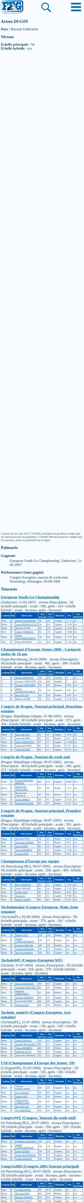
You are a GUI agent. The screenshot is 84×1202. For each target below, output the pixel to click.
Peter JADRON (23, 884)
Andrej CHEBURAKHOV (25, 940)
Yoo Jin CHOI (22, 1193)
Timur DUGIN (23, 749)
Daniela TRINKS (24, 1197)
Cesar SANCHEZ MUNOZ (24, 781)
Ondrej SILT (22, 892)
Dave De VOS (22, 734)
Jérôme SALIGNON (26, 620)
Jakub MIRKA (23, 799)
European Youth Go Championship (30, 597)
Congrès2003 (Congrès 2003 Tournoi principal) (40, 1166)
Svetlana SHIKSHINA (22, 992)
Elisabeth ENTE (23, 1051)
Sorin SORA (22, 846)
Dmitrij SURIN (23, 899)
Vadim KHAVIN (24, 1158)
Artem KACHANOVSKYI (25, 636)
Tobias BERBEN (24, 850)
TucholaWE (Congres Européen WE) (32, 960)
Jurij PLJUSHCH (24, 952)
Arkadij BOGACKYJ (26, 1044)
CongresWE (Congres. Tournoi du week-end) (38, 1118)
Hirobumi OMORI (25, 842)
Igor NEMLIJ (22, 1092)
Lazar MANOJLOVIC (26, 624)
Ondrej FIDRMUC (25, 631)
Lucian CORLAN (24, 945)
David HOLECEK (24, 803)
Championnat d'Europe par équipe (30, 861)
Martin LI (20, 895)
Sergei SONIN (23, 1151)
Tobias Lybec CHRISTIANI (22, 1101)
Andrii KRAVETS (24, 677)
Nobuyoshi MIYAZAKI (21, 788)
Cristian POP (22, 853)
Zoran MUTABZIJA (25, 1155)
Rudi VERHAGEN (25, 742)
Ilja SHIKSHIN (23, 1110)
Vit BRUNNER (23, 1189)
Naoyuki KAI (22, 1005)
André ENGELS (23, 1040)
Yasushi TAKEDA (24, 997)
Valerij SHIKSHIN (25, 949)
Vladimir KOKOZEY (26, 987)
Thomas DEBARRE (25, 685)
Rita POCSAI (22, 695)
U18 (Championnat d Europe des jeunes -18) (38, 1063)
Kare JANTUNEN (25, 983)
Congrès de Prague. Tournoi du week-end (35, 757)
